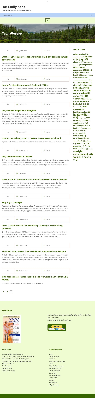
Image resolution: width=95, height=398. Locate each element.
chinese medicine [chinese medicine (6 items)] (81, 77)
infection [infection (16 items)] (79, 125)
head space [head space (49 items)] (80, 108)
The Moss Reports (8, 363)
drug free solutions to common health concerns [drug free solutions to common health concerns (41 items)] (82, 92)
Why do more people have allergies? (19, 110)
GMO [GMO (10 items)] (86, 104)
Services (52, 359)
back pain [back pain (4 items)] (76, 65)
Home (51, 354)
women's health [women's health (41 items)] (82, 158)
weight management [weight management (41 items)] (83, 153)
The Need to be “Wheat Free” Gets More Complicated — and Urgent (34, 251)
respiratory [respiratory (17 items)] (79, 146)
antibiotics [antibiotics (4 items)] (88, 62)
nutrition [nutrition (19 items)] (79, 138)
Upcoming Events (55, 375)
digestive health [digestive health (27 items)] (82, 86)
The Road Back (7, 366)
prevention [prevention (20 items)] (82, 143)
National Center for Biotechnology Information (17, 361)
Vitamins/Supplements (56, 366)
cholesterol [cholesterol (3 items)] (76, 80)
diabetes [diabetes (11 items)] (78, 85)
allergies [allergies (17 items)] (78, 62)
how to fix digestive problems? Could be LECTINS (25, 85)
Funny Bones (53, 378)
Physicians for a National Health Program (15, 359)
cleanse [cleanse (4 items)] (83, 80)
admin (48, 51)
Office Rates (53, 382)
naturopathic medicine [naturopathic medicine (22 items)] (79, 134)
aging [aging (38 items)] (82, 59)
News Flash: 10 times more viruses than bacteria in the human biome (34, 179)
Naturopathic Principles (57, 361)
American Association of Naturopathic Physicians (18, 356)
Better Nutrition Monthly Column (12, 354)
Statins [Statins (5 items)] (85, 149)
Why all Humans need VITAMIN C (17, 156)
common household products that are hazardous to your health (31, 138)
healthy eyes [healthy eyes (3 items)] (82, 118)
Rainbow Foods (7, 368)
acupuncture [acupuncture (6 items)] (78, 57)
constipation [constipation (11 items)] (85, 82)
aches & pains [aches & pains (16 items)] (80, 54)
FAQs (51, 363)
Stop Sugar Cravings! (12, 202)
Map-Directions (54, 385)
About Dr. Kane (54, 356)
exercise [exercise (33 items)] (79, 98)
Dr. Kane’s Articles (55, 368)
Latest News (53, 373)
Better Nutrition (54, 370)
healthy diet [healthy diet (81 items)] (80, 116)
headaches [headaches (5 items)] (77, 107)
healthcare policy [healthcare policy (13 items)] (81, 112)
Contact (51, 380)
